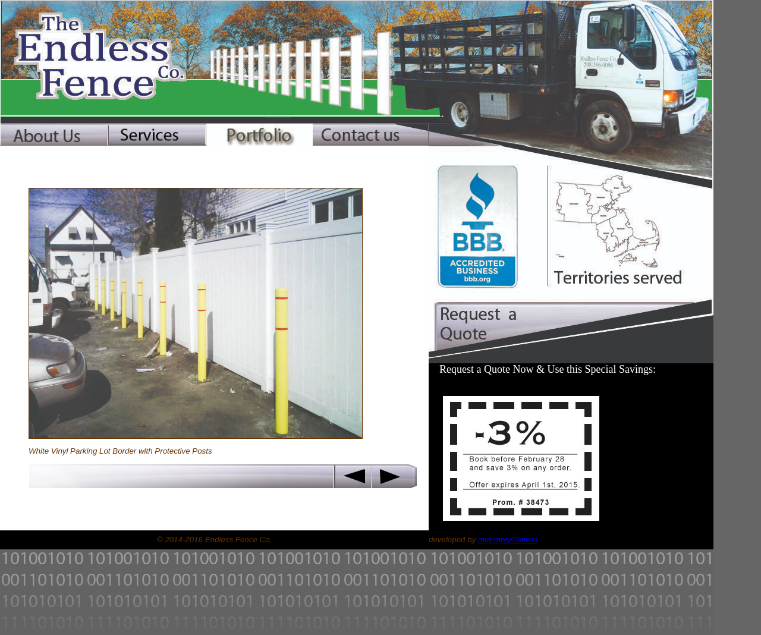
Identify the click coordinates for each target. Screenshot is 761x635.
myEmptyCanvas (508, 539)
